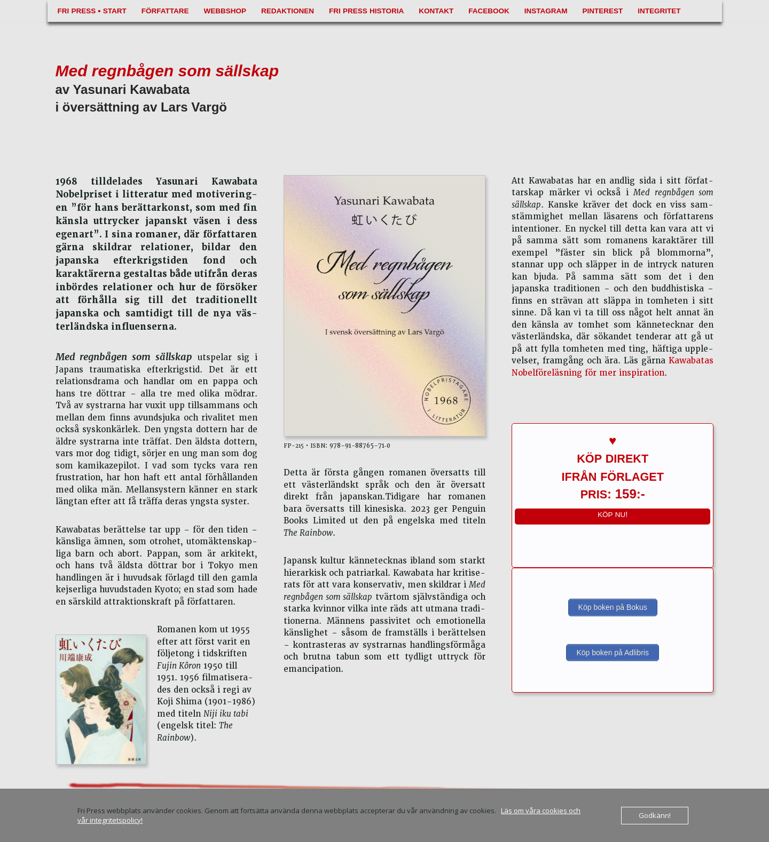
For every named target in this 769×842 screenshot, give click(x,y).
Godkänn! (655, 815)
